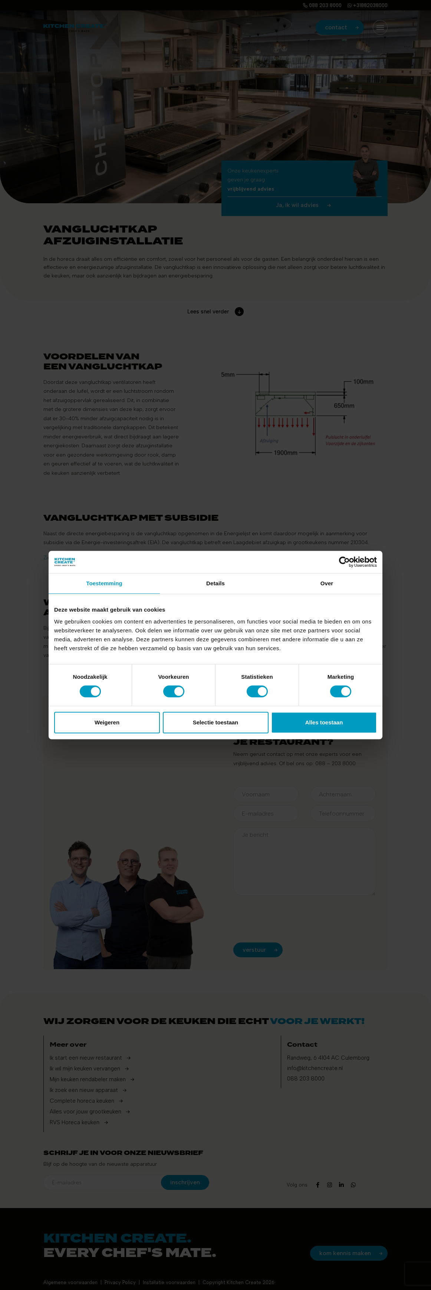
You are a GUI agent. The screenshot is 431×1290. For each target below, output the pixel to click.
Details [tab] (215, 583)
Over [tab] (326, 583)
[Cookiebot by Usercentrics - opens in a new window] (344, 561)
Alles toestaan (324, 722)
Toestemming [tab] (104, 583)
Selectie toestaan (215, 722)
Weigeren (107, 722)
